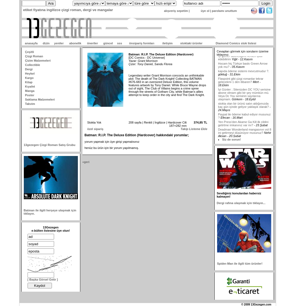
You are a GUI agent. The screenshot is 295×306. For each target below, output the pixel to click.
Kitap (29, 82)
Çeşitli (29, 52)
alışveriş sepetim (176, 10)
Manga (30, 90)
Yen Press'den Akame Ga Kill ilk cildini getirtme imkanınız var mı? (243, 126)
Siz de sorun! (231, 139)
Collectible (32, 64)
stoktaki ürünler (191, 43)
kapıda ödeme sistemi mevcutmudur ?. (243, 73)
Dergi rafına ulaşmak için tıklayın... (241, 203)
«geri (86, 162)
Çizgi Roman (34, 56)
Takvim (30, 103)
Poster (29, 95)
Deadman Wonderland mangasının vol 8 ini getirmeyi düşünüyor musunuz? (244, 134)
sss (119, 43)
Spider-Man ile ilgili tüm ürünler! (240, 263)
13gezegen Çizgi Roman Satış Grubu (49, 145)
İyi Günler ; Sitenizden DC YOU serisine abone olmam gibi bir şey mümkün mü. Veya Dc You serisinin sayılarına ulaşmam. (244, 97)
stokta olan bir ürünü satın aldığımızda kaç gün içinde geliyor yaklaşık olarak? (243, 108)
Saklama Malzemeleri (40, 99)
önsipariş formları (141, 43)
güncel (108, 43)
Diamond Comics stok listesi (236, 43)
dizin (46, 43)
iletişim (167, 43)
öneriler (92, 43)
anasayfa (31, 43)
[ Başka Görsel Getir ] (43, 279)
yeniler (59, 43)
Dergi (29, 69)
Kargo (29, 77)
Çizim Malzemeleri (38, 60)
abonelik (75, 43)
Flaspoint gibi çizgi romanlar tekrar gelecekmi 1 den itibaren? (241, 83)
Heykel (30, 73)
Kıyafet (30, 86)
